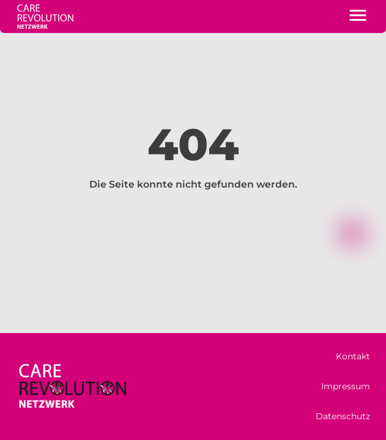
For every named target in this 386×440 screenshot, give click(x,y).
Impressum (345, 386)
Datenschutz (343, 416)
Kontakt (353, 356)
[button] (358, 16)
